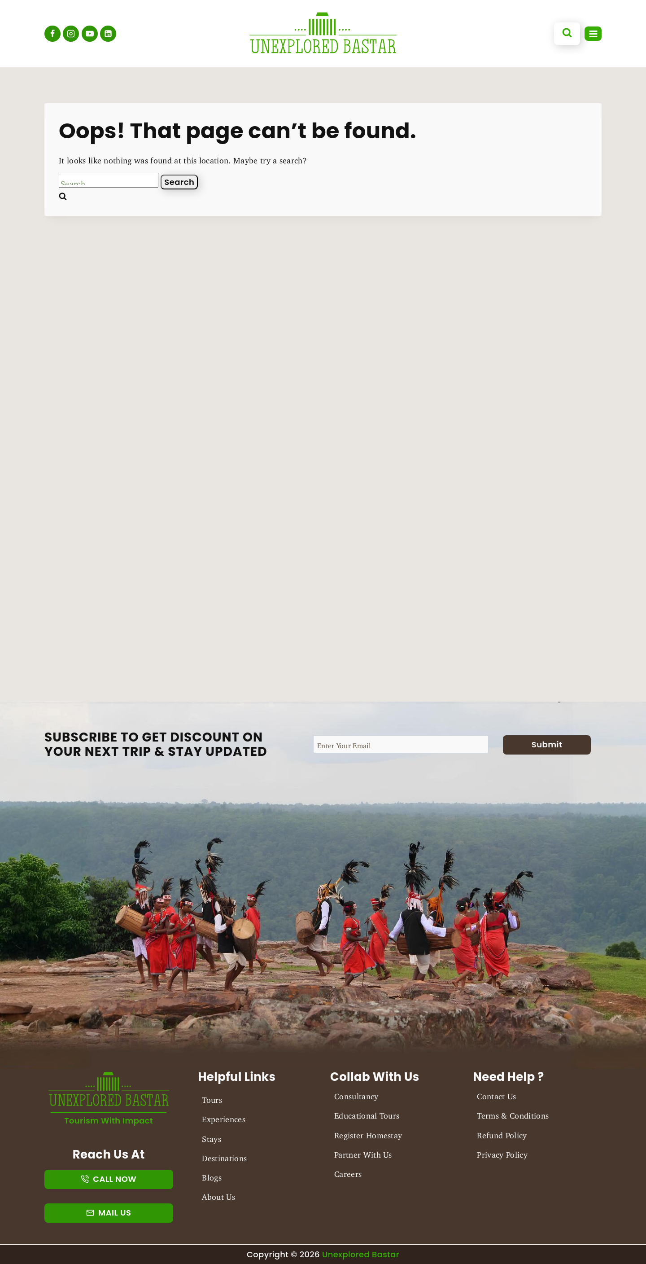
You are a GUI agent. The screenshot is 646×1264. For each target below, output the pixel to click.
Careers (348, 1172)
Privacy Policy (502, 1153)
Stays (212, 1137)
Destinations (224, 1156)
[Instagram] (71, 34)
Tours (212, 1098)
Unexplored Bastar (360, 1254)
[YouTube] (90, 34)
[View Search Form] (567, 33)
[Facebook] (52, 34)
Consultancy (356, 1094)
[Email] (401, 744)
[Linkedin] (108, 34)
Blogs (212, 1175)
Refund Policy (502, 1133)
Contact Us (496, 1094)
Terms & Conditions (513, 1113)
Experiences (224, 1117)
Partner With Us (363, 1153)
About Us (219, 1195)
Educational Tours (366, 1113)
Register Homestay (368, 1133)
